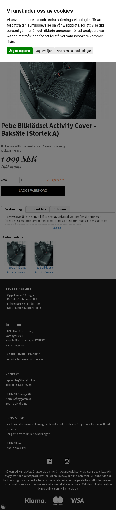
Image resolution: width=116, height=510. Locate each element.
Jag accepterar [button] (19, 51)
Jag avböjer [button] (44, 51)
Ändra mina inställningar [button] (74, 51)
